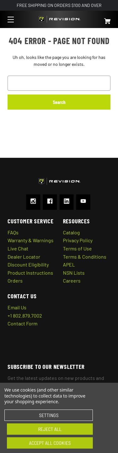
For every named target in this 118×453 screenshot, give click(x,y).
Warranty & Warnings (30, 240)
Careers (72, 281)
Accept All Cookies (50, 443)
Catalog (71, 232)
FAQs (13, 232)
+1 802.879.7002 (25, 315)
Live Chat (18, 248)
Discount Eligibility (28, 264)
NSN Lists (74, 273)
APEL (69, 264)
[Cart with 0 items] (100, 18)
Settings (49, 415)
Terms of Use (77, 248)
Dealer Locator (24, 257)
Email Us (17, 307)
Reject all (50, 429)
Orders (15, 281)
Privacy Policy (78, 240)
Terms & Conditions (84, 257)
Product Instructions (30, 273)
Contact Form (22, 323)
